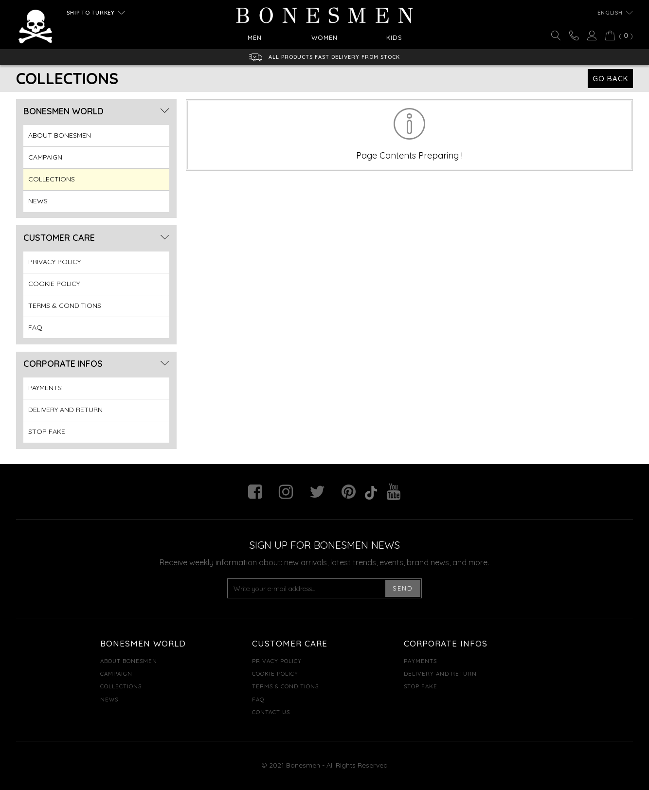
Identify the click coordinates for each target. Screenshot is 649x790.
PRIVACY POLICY (54, 261)
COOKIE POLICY (54, 283)
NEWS (38, 201)
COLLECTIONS (51, 179)
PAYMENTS (45, 387)
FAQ (35, 327)
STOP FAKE (46, 431)
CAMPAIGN (45, 157)
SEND (403, 588)
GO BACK (610, 78)
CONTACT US (271, 712)
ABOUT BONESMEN (59, 135)
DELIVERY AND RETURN (65, 409)
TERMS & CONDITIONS (64, 305)
